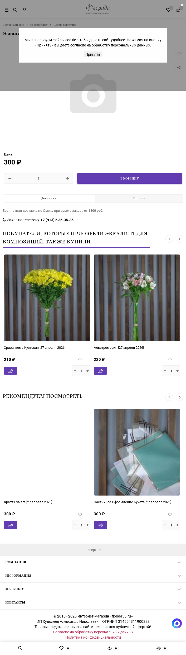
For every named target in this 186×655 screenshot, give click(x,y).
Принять (92, 54)
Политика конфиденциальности (93, 637)
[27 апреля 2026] (29, 347)
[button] (169, 239)
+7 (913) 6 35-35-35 (57, 220)
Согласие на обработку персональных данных (93, 631)
